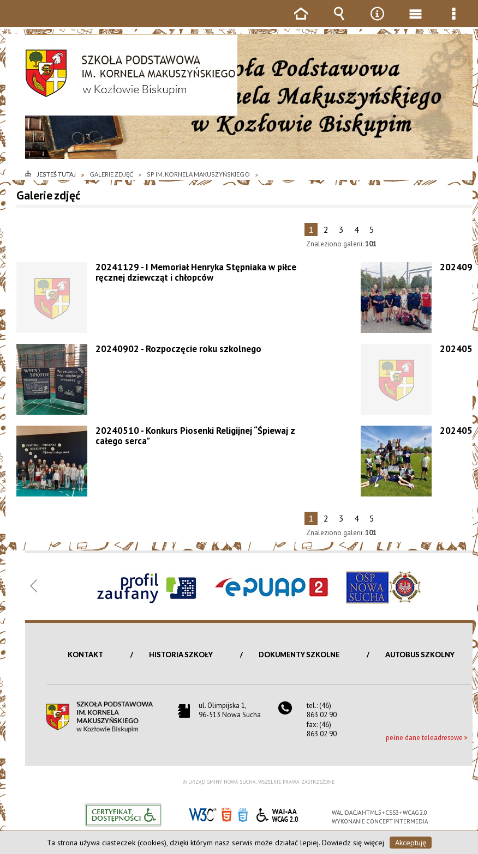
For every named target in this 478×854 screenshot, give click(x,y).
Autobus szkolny (420, 654)
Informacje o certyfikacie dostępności (123, 815)
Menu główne (415, 21)
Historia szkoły (181, 654)
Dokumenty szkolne (299, 654)
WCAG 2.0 (277, 813)
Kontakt (85, 654)
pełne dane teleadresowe (424, 737)
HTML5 (226, 814)
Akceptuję (410, 842)
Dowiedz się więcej (353, 842)
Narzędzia (377, 21)
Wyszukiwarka (339, 21)
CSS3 (243, 814)
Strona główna (300, 21)
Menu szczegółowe (453, 21)
